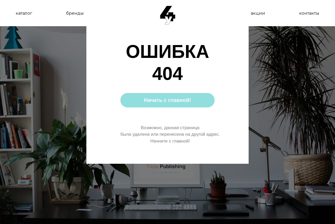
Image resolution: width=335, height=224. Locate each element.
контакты (309, 13)
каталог (24, 13)
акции (258, 13)
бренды (75, 13)
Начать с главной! (167, 100)
